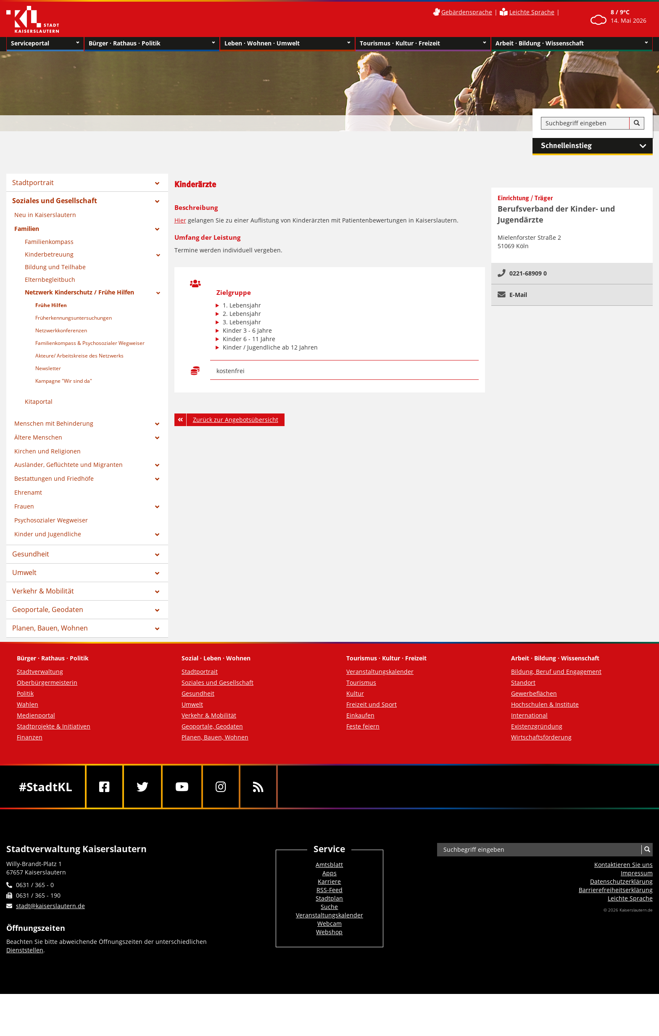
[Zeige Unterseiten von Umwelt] (157, 573)
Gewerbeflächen (534, 693)
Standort (523, 682)
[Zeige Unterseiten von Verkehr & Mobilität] (157, 591)
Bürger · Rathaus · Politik (152, 43)
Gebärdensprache (466, 12)
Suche (329, 907)
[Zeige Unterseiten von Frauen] (157, 506)
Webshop (329, 932)
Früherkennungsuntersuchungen (73, 317)
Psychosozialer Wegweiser (51, 520)
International (529, 715)
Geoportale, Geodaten (47, 609)
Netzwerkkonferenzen (61, 330)
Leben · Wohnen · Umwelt (287, 43)
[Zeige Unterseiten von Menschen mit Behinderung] (157, 424)
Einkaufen (360, 715)
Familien (26, 229)
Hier (180, 220)
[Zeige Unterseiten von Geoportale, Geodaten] (157, 610)
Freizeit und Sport (371, 704)
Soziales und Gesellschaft (54, 200)
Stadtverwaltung (40, 672)
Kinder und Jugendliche (47, 534)
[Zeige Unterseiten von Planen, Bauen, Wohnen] (157, 628)
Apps (329, 873)
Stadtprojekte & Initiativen (53, 726)
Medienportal (36, 715)
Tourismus (361, 682)
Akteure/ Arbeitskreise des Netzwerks (79, 355)
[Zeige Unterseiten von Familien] (157, 229)
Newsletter (48, 368)
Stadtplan (329, 898)
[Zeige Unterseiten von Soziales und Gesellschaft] (157, 201)
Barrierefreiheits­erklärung (616, 890)
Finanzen (29, 737)
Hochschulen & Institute (545, 704)
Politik (25, 693)
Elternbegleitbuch (50, 280)
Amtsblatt (329, 865)
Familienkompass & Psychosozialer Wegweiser (90, 343)
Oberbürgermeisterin (47, 682)
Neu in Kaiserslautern (45, 215)
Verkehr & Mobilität (43, 591)
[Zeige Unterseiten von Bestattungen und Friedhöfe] (157, 479)
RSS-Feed (329, 890)
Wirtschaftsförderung (541, 737)
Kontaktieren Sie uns (623, 865)
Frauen (24, 506)
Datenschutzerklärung (621, 881)
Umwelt (24, 572)
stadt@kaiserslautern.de (50, 906)
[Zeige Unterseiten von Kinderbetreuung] (158, 255)
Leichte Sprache (531, 12)
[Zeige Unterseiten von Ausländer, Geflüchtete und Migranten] (157, 465)
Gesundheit (30, 554)
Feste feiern (363, 726)
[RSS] (258, 787)
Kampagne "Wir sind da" (63, 380)
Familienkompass (49, 242)
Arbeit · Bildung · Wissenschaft (572, 43)
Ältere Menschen (38, 437)
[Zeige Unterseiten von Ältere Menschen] (157, 437)
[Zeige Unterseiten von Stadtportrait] (157, 183)
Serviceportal (45, 43)
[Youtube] (182, 787)
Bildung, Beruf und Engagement (556, 672)
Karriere (329, 881)
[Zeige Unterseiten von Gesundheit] (157, 554)
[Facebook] (104, 787)
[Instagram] (221, 787)
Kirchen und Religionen (47, 451)
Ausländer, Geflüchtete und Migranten (68, 465)
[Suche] (636, 123)
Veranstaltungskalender (380, 672)
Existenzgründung (536, 726)
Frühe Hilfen (51, 305)
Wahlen (27, 704)
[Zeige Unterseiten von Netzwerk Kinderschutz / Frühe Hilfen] (158, 293)
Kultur (355, 693)
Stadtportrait (33, 182)
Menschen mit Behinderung (53, 423)
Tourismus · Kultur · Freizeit (423, 43)
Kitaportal (39, 401)
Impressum (637, 873)
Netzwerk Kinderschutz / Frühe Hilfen (79, 292)
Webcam (329, 923)
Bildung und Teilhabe (55, 267)
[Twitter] (142, 787)
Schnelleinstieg (597, 146)
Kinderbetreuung (49, 254)
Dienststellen (24, 950)
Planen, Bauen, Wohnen (50, 628)
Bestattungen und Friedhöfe (54, 478)
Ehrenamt (28, 492)
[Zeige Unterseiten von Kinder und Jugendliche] (157, 534)
